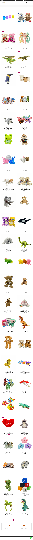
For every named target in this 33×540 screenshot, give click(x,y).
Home (2, 6)
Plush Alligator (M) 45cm (24, 67)
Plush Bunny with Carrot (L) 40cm (24, 311)
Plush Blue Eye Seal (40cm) (8, 250)
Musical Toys (6, 493)
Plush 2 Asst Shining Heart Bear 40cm (8, 47)
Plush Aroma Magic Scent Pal (24, 87)
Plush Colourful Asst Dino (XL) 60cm (8, 392)
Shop (4, 6)
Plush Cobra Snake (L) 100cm (8, 372)
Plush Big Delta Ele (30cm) (8, 209)
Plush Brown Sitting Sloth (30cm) (8, 311)
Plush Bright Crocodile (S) (8, 270)
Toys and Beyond (9, 537)
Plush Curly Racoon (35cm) (25, 433)
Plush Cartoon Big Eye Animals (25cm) (8, 331)
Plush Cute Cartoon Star (24, 453)
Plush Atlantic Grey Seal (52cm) (8, 128)
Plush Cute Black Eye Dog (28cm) (8, 453)
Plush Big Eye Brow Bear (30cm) (24, 209)
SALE (10, 46)
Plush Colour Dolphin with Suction (25, 372)
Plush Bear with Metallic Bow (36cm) (24, 189)
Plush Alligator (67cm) (8, 67)
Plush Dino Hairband (8, 514)
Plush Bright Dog (24, 270)
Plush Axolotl (25, 128)
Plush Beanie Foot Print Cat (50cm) (8, 189)
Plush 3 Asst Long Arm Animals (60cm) (24, 47)
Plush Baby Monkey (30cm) (24, 148)
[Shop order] (4, 8)
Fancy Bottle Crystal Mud (8, 26)
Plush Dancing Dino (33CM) (8, 494)
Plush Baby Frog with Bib (8, 148)
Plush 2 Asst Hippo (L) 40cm (24, 26)
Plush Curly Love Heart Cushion (8, 433)
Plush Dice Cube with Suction (24, 494)
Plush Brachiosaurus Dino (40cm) (24, 250)
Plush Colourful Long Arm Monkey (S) (24, 392)
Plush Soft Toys (8, 46)
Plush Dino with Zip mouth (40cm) (25, 514)
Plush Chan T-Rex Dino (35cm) (24, 331)
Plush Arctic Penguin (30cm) (8, 87)
